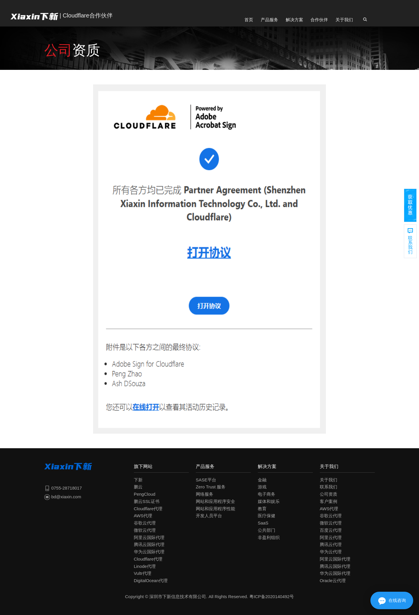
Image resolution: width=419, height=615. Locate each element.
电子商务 (266, 494)
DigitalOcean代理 (151, 580)
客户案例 (328, 501)
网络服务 (204, 494)
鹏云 (138, 486)
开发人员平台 (209, 515)
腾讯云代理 (331, 544)
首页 (248, 19)
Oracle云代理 (333, 580)
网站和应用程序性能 (215, 508)
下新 (138, 479)
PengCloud (144, 494)
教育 (262, 508)
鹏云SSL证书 (146, 501)
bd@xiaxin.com (62, 496)
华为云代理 (331, 551)
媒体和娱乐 (269, 501)
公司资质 (328, 494)
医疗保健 (266, 515)
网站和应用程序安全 (215, 501)
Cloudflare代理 (148, 508)
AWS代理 (143, 515)
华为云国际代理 (149, 551)
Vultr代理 (142, 573)
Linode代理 (145, 566)
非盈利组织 (269, 537)
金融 (262, 479)
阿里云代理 (331, 537)
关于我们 (344, 19)
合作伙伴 (319, 19)
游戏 (262, 486)
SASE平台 (206, 479)
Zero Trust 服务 (211, 486)
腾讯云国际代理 (149, 544)
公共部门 (266, 530)
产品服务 (269, 19)
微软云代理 (145, 530)
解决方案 (294, 19)
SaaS (263, 522)
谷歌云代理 (145, 522)
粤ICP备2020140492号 (271, 596)
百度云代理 (331, 530)
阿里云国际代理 (149, 537)
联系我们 (328, 486)
